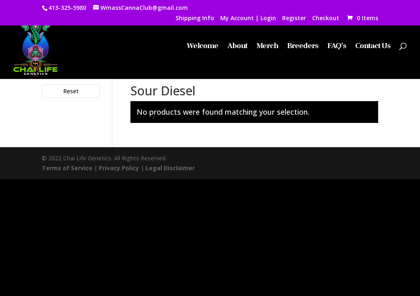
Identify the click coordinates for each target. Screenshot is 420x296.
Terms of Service (67, 168)
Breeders (302, 47)
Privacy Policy (119, 168)
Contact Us (372, 47)
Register (294, 18)
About (237, 47)
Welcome (202, 47)
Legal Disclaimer (170, 168)
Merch (267, 47)
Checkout (325, 18)
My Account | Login (248, 18)
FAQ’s (336, 47)
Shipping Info (195, 18)
